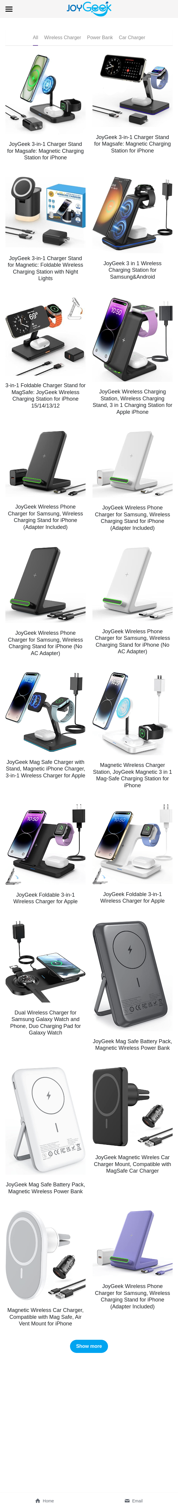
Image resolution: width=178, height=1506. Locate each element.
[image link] (89, 8)
